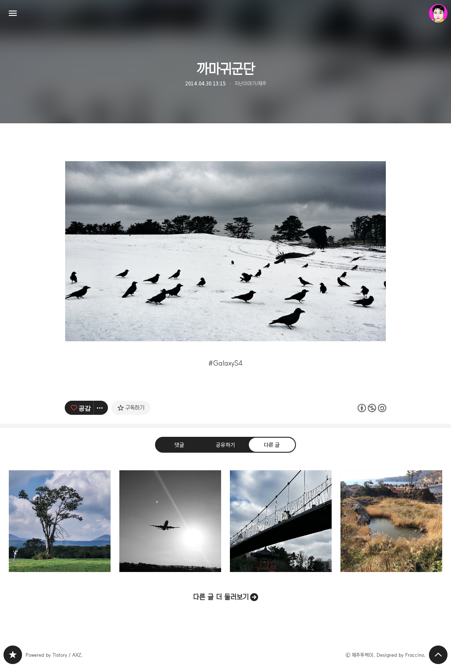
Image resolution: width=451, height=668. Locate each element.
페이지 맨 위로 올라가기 (438, 654)
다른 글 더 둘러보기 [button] (221, 597)
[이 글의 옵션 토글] (101, 408)
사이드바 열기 (12, 13)
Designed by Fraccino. (401, 655)
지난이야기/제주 (250, 83)
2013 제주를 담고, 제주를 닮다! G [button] (60, 521)
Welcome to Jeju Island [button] (170, 521)
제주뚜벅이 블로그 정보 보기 (438, 13)
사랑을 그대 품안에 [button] (391, 521)
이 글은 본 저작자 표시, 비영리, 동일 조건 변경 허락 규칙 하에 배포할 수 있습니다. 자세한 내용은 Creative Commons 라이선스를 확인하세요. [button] (372, 407)
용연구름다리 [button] (281, 521)
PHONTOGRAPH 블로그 (12, 654)
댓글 (179, 444)
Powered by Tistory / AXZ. (54, 655)
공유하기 (225, 444)
